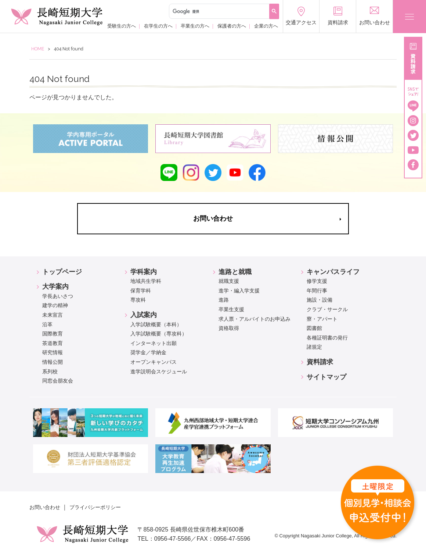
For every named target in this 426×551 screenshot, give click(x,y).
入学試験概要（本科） (156, 324)
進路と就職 (235, 272)
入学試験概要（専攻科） (158, 334)
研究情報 (52, 352)
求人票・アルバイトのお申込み (254, 319)
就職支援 (229, 281)
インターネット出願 (153, 343)
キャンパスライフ (333, 272)
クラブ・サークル (327, 309)
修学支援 (317, 281)
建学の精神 (55, 305)
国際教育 (52, 334)
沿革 (47, 324)
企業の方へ (266, 25)
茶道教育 (52, 343)
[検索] (218, 11)
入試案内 (143, 315)
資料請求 (320, 362)
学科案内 (143, 272)
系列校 (50, 371)
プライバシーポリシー (95, 507)
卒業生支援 (231, 309)
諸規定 (314, 347)
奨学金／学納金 (148, 352)
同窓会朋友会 (57, 381)
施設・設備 (319, 300)
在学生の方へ (158, 25)
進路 (224, 300)
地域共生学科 (145, 281)
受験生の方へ (121, 25)
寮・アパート (322, 319)
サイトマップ (326, 377)
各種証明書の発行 (327, 338)
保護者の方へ (231, 25)
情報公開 (52, 362)
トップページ (62, 272)
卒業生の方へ (195, 25)
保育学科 (140, 291)
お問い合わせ (44, 507)
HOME (37, 48)
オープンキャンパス (153, 362)
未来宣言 (52, 315)
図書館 (314, 328)
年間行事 (317, 291)
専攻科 (138, 300)
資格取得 (229, 328)
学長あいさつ (57, 296)
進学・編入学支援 (239, 291)
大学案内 (55, 286)
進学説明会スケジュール (158, 371)
